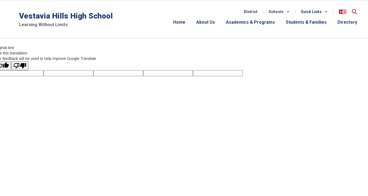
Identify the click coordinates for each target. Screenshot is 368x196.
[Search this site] (354, 11)
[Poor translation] (20, 65)
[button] (279, 12)
